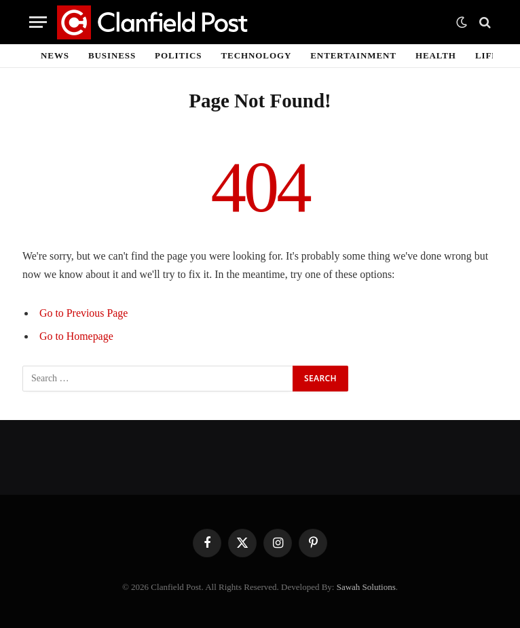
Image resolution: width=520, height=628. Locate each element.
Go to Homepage (76, 336)
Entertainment (353, 55)
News (55, 55)
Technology (256, 55)
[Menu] (38, 22)
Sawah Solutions (366, 587)
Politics (178, 55)
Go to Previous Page (83, 313)
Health (435, 55)
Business (112, 55)
